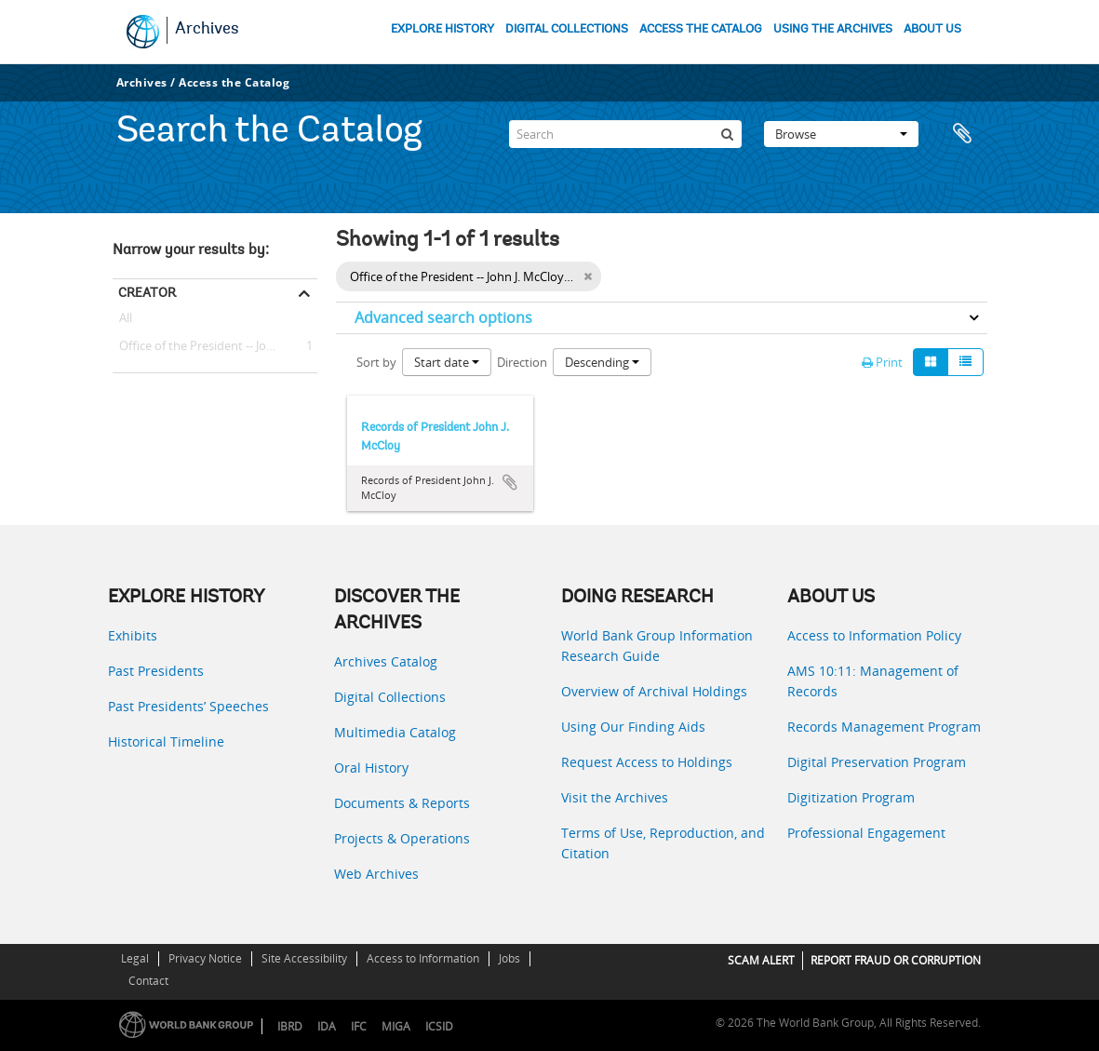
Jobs (509, 958)
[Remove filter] (587, 276)
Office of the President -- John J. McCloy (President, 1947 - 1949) (215, 346)
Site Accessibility (304, 958)
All (125, 321)
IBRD (289, 1026)
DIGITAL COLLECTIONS (566, 29)
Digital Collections (390, 697)
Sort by (376, 362)
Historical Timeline (166, 741)
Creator (147, 292)
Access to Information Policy (874, 635)
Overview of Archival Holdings (654, 691)
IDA (326, 1026)
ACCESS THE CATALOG (700, 29)
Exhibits (132, 635)
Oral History (371, 767)
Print (882, 362)
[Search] (625, 134)
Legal (135, 958)
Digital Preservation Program (876, 762)
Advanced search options (443, 317)
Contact (148, 981)
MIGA (396, 1026)
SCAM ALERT (761, 960)
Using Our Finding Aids (633, 726)
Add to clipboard (510, 482)
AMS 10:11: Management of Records (872, 681)
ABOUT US (932, 29)
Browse (841, 134)
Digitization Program (851, 797)
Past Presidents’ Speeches (188, 706)
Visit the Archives (614, 797)
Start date (446, 362)
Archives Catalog (385, 661)
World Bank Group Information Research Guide (657, 646)
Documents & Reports (402, 803)
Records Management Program (884, 726)
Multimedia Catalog (395, 732)
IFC (359, 1026)
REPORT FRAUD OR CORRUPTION (896, 960)
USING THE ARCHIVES (832, 29)
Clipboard (964, 134)
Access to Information (423, 958)
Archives (207, 29)
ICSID (439, 1026)
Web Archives (376, 874)
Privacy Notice (205, 958)
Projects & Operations (402, 838)
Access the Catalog (234, 82)
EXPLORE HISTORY (442, 29)
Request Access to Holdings (646, 762)
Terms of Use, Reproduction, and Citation (663, 843)
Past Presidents (156, 671)
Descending (602, 362)
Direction (522, 362)
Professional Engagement (866, 833)
